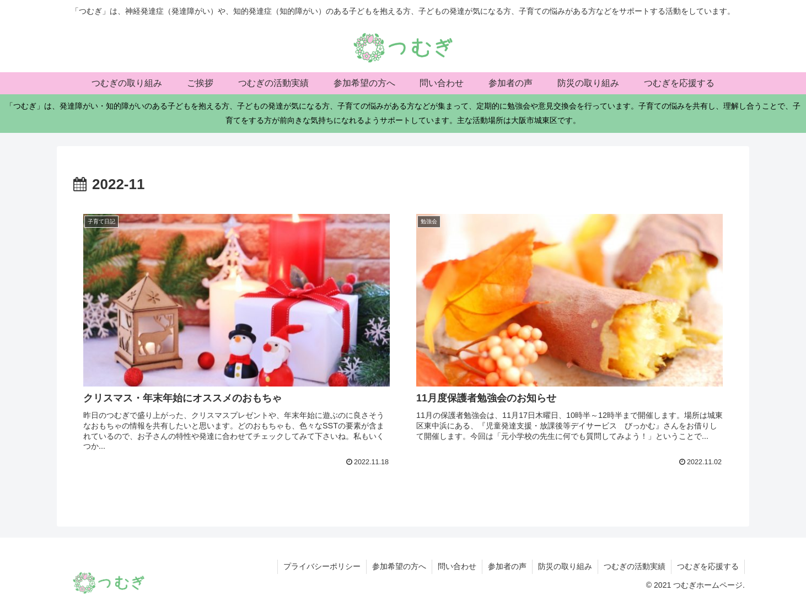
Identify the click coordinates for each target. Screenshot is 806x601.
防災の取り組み (565, 566)
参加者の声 (507, 566)
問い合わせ (457, 566)
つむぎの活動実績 (634, 566)
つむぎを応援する (708, 566)
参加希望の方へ (399, 566)
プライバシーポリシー (322, 566)
